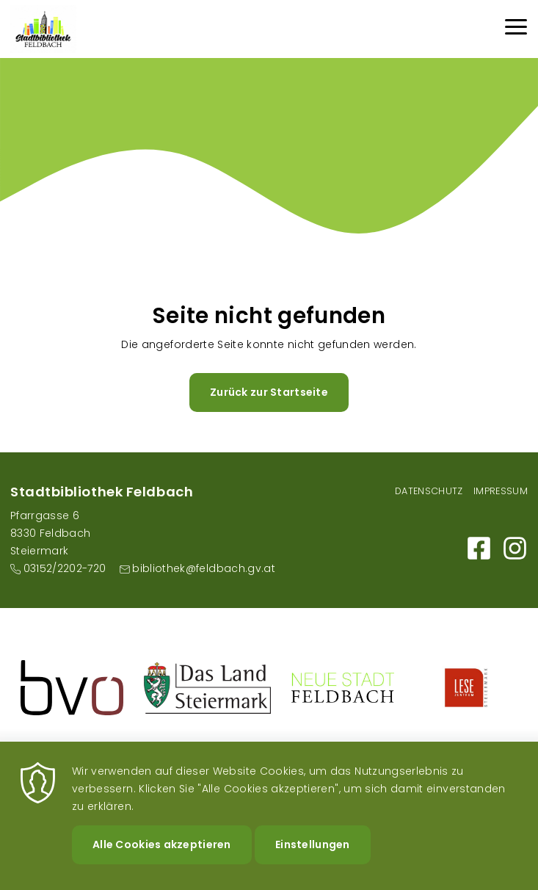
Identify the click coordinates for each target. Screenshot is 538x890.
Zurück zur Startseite (269, 392)
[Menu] (516, 29)
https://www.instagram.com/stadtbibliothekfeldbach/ (515, 548)
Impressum (500, 491)
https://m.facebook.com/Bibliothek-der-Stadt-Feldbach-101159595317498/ (479, 548)
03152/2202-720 (64, 568)
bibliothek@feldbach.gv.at (203, 568)
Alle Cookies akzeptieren (161, 858)
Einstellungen (312, 858)
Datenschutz (429, 491)
